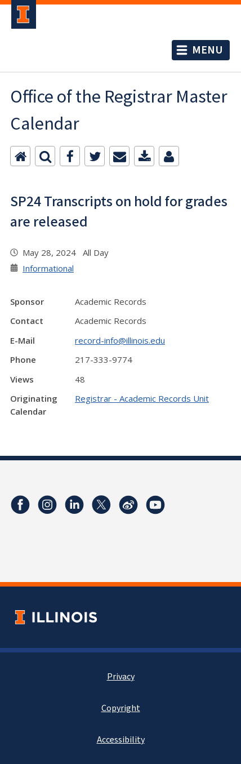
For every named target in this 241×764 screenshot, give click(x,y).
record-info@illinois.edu (120, 340)
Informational (48, 268)
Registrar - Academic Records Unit (142, 398)
